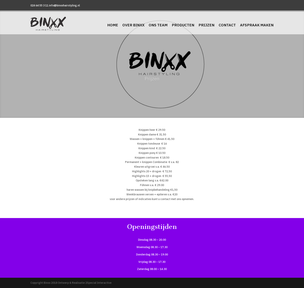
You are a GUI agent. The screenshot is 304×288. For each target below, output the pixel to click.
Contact (227, 25)
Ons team (158, 25)
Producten (183, 25)
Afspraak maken (257, 25)
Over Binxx (133, 25)
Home (112, 25)
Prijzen (206, 25)
